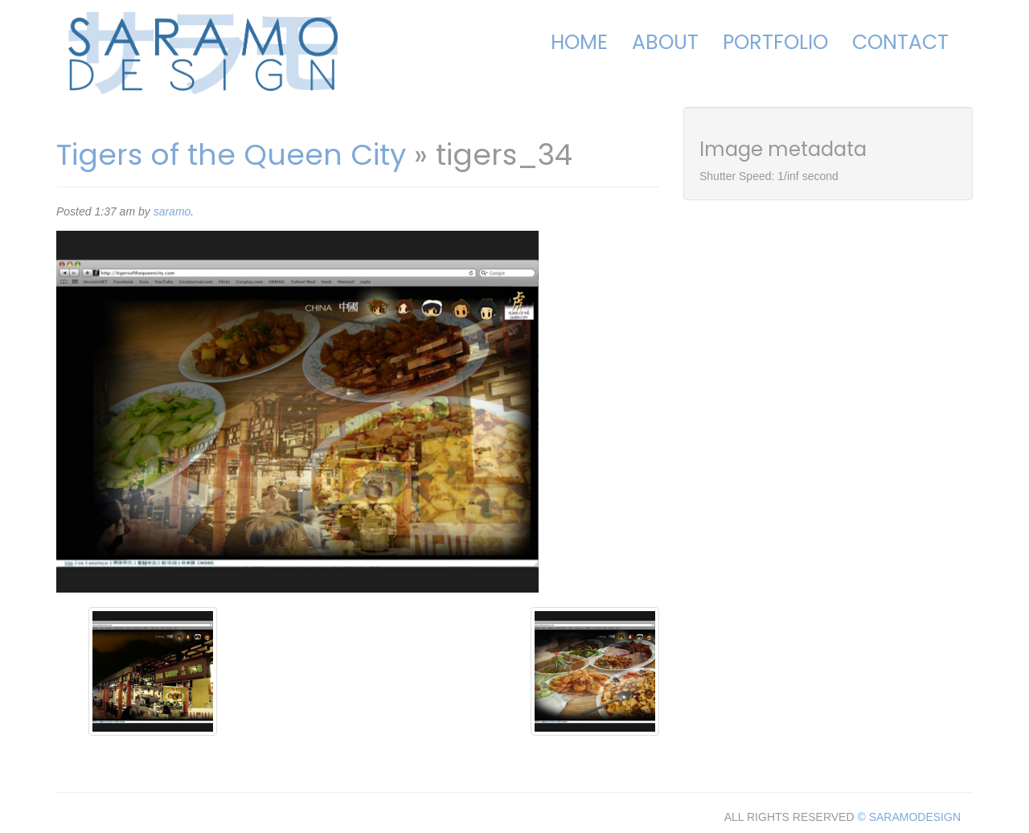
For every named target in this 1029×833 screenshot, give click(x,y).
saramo (172, 211)
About (665, 42)
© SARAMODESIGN (909, 816)
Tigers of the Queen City (231, 154)
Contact (900, 42)
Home (579, 42)
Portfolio (775, 42)
